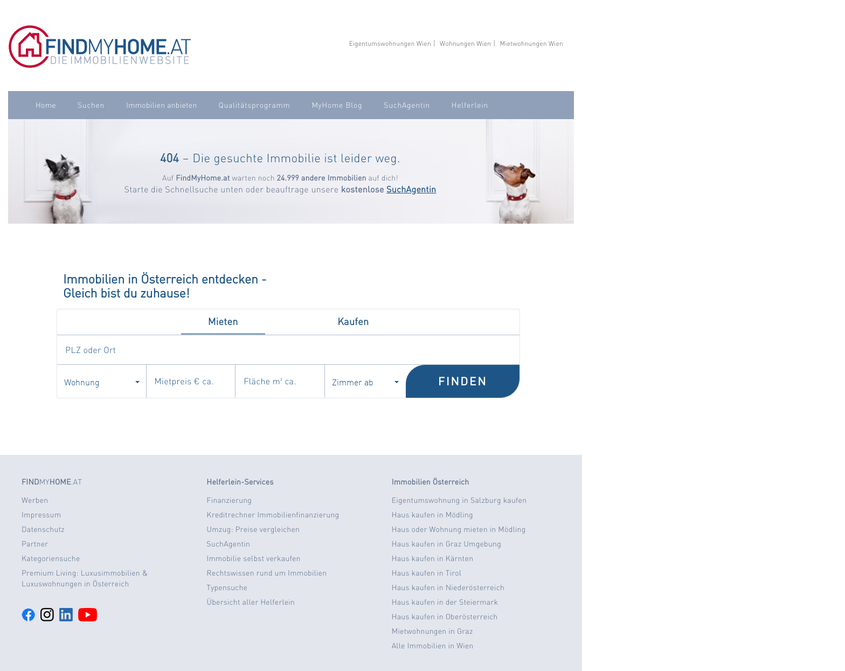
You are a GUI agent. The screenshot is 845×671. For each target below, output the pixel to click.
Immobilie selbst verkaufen (253, 558)
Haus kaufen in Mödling (432, 515)
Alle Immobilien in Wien (433, 646)
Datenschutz (43, 529)
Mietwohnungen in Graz (432, 631)
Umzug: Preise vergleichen (253, 529)
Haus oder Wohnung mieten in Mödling (459, 529)
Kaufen (353, 321)
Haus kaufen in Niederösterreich (448, 587)
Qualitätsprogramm (254, 105)
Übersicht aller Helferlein (250, 602)
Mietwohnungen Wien (531, 43)
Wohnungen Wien (465, 43)
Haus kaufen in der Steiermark (445, 602)
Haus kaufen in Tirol (427, 573)
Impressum (41, 515)
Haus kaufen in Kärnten (433, 558)
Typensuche (226, 587)
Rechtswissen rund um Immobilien (266, 573)
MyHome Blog (336, 105)
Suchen (91, 105)
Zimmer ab (365, 381)
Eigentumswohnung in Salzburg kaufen (459, 500)
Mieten (223, 321)
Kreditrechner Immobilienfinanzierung (272, 515)
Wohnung (102, 381)
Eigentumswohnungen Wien (390, 43)
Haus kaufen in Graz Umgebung (446, 544)
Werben (35, 500)
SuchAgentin (407, 105)
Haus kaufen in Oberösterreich (445, 616)
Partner (35, 544)
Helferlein (470, 105)
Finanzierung (229, 500)
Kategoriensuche (51, 558)
